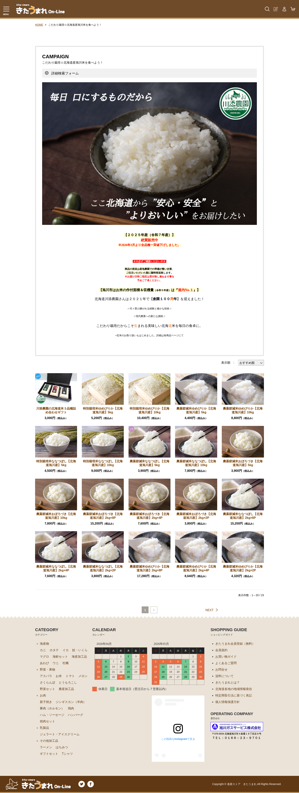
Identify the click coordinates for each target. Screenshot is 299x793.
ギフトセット (49, 753)
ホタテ (54, 650)
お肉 (43, 695)
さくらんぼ (47, 682)
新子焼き (46, 702)
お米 (59, 676)
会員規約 (221, 650)
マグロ (44, 656)
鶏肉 (71, 708)
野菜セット (47, 689)
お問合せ (221, 669)
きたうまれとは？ (227, 682)
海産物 (44, 643)
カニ (43, 650)
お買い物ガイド (226, 656)
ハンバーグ (75, 714)
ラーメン (46, 747)
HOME (39, 24)
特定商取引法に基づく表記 (233, 695)
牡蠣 (66, 663)
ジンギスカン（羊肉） (71, 702)
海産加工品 (79, 656)
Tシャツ (67, 753)
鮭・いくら (80, 650)
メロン (83, 676)
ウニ (56, 663)
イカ (66, 650)
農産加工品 (66, 689)
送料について (224, 676)
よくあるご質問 (226, 663)
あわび (44, 663)
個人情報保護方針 (227, 702)
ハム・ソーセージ (52, 714)
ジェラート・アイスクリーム (60, 734)
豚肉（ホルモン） (52, 708)
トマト (70, 676)
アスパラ (46, 676)
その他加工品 (49, 740)
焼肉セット (47, 721)
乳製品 (44, 727)
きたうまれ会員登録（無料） (235, 643)
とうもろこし (68, 682)
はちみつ (62, 747)
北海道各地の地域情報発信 (233, 689)
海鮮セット (60, 656)
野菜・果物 (47, 669)
